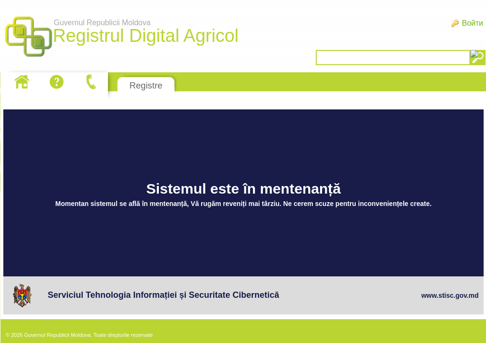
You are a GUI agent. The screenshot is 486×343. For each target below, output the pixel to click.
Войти (472, 23)
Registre (145, 85)
